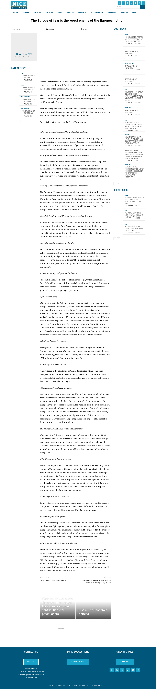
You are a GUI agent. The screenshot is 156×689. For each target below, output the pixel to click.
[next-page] (25, 121)
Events (23, 85)
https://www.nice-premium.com (24, 57)
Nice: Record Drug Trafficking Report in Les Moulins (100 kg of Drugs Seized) (133, 126)
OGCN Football (130, 63)
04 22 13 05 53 (31, 677)
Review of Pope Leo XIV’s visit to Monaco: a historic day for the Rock (134, 201)
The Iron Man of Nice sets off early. (53, 580)
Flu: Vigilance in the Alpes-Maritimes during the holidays (134, 229)
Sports (127, 134)
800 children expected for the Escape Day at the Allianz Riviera (134, 39)
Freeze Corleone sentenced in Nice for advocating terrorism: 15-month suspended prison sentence (134, 154)
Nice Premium (24, 54)
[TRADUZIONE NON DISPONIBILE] (28, 112)
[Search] (142, 7)
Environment (25, 96)
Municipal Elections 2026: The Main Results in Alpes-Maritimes (134, 215)
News (22, 73)
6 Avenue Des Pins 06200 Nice (31, 672)
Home (13, 29)
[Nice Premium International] (19, 5)
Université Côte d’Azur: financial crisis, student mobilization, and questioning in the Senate (134, 96)
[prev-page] (22, 121)
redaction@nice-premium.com (31, 675)
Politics (18, 29)
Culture (128, 107)
